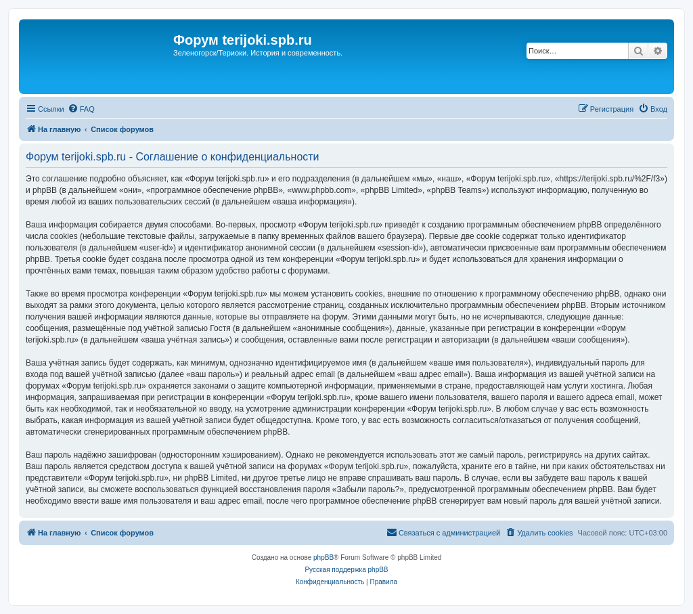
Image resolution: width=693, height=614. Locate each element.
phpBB (323, 557)
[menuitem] (81, 109)
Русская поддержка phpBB (346, 569)
